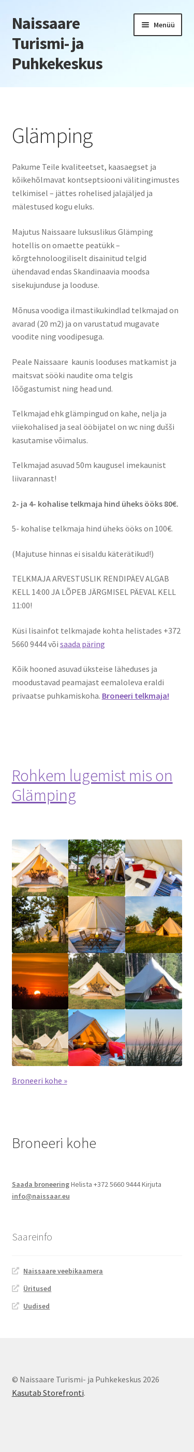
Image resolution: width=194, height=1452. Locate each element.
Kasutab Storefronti (48, 1393)
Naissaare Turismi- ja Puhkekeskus (57, 43)
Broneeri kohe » (39, 1080)
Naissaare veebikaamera (63, 1271)
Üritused (37, 1288)
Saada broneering (40, 1184)
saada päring (82, 644)
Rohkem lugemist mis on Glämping (92, 785)
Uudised (36, 1306)
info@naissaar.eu (41, 1196)
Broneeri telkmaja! (135, 695)
